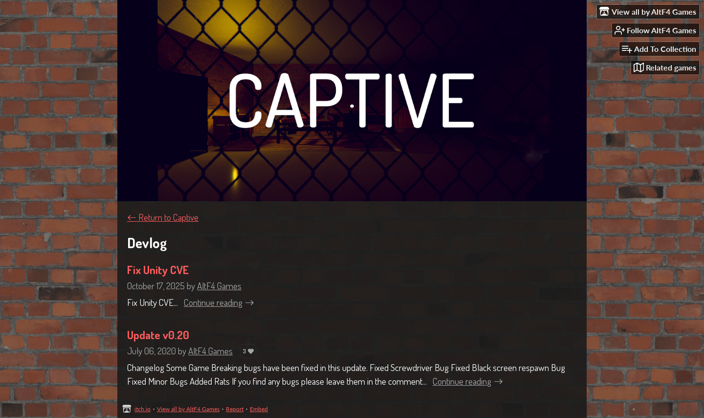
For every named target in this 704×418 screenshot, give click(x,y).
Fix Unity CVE (158, 270)
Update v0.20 (158, 335)
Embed (259, 409)
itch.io (142, 409)
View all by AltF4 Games (188, 409)
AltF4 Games (219, 285)
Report (234, 409)
